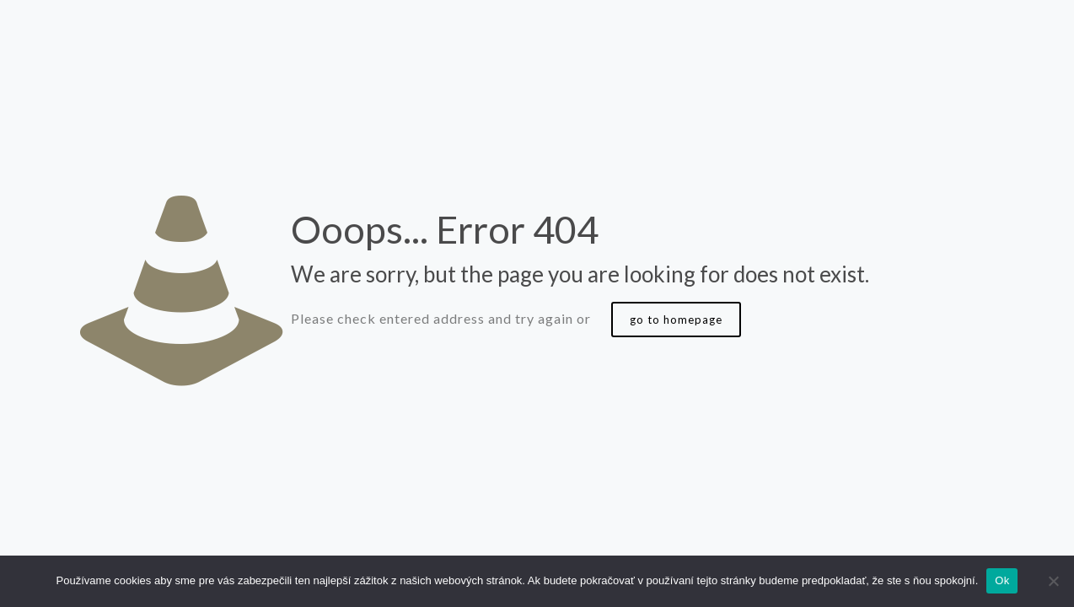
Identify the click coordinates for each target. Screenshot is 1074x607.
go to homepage (676, 319)
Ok (1002, 580)
